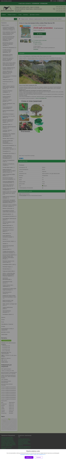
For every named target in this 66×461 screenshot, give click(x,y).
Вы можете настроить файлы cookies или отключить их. (32, 454)
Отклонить (38, 457)
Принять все (29, 457)
